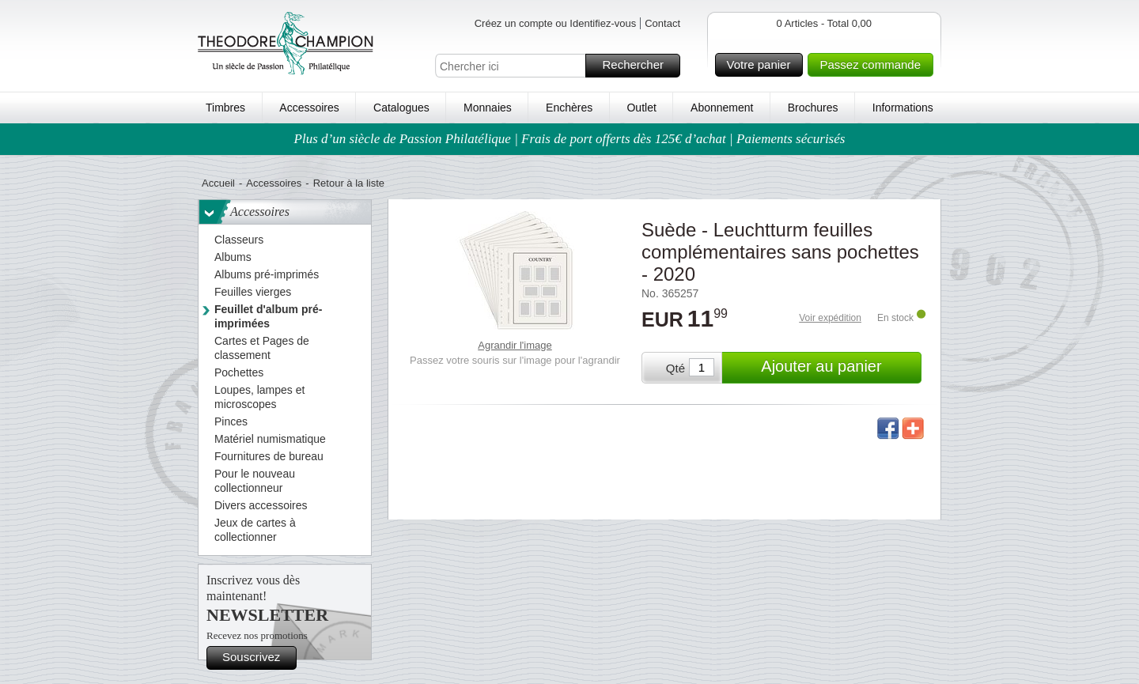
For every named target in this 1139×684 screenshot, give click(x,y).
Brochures (813, 107)
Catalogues (401, 107)
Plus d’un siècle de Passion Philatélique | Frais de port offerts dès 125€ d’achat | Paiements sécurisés (570, 138)
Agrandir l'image (515, 345)
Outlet (641, 107)
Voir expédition (830, 317)
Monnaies (488, 107)
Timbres (225, 107)
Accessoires (309, 107)
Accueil (218, 183)
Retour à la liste (348, 183)
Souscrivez (257, 658)
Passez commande (874, 65)
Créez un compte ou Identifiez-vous (556, 23)
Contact (662, 23)
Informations (902, 107)
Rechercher (638, 65)
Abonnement (722, 107)
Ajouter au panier (839, 368)
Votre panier (763, 65)
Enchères (569, 107)
